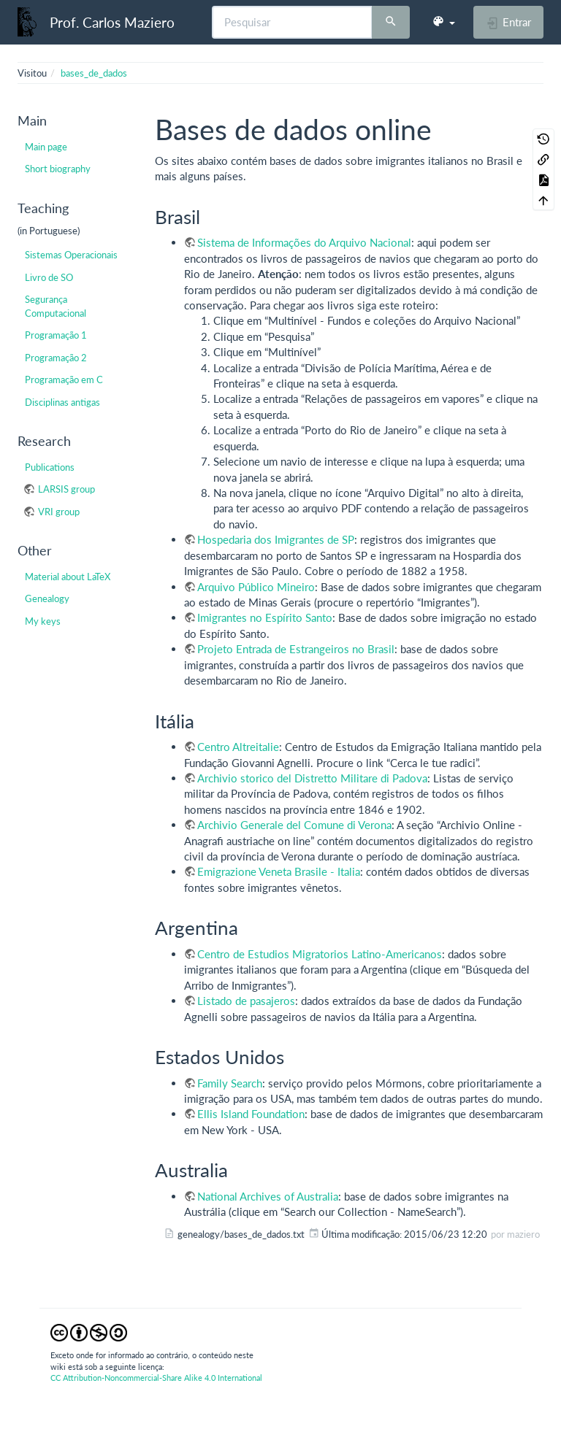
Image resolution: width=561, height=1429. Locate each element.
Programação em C (64, 379)
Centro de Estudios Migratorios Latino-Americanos (319, 953)
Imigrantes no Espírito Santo (264, 617)
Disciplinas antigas (62, 402)
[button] (443, 22)
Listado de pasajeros (246, 1000)
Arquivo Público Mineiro (256, 586)
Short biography (58, 168)
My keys (43, 621)
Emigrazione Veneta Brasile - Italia (278, 871)
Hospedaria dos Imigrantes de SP (275, 539)
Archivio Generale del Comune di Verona (294, 824)
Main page (46, 147)
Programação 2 (56, 357)
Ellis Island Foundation (251, 1113)
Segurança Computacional (55, 305)
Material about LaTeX (67, 576)
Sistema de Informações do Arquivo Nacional (304, 242)
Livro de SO (49, 277)
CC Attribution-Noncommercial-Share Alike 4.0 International (156, 1377)
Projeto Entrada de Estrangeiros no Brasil (295, 648)
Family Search (229, 1083)
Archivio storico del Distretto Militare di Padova (312, 778)
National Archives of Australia (267, 1196)
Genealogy (47, 598)
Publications (50, 467)
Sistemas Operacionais (71, 255)
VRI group (59, 511)
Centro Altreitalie (238, 746)
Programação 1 (56, 335)
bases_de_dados (94, 73)
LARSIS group (66, 489)
